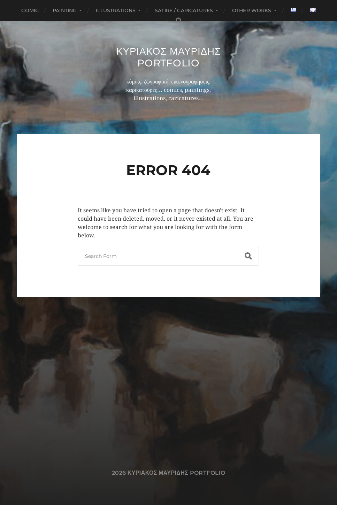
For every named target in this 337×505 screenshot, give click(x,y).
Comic (30, 10)
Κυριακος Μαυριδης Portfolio (168, 57)
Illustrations (116, 10)
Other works (251, 10)
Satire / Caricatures (184, 10)
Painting (65, 10)
